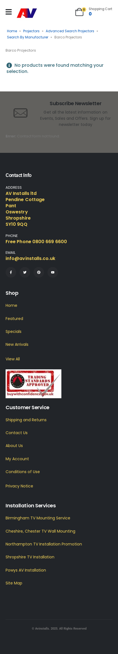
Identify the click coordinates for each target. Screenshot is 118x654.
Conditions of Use (23, 472)
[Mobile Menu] (9, 11)
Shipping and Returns (26, 420)
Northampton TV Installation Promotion (44, 544)
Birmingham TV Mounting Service (38, 518)
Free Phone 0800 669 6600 (36, 241)
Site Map (14, 583)
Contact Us (17, 433)
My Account (17, 459)
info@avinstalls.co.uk (30, 258)
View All (13, 359)
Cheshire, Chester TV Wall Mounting (40, 531)
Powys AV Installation (26, 570)
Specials (13, 331)
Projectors (31, 31)
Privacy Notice (19, 486)
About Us (14, 445)
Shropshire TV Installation (30, 557)
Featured (14, 318)
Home (12, 31)
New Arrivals (17, 344)
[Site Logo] (26, 13)
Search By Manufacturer (27, 37)
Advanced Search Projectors (70, 31)
